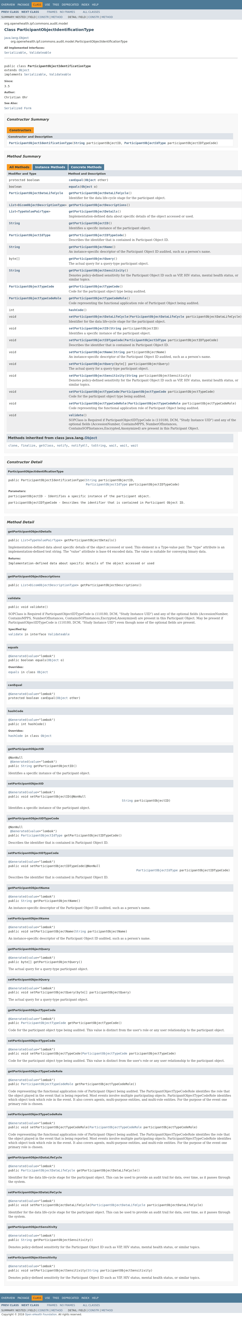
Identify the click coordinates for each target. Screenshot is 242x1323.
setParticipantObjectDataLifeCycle (98, 316)
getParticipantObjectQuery (91, 258)
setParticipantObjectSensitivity (97, 375)
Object (24, 70)
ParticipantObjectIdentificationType (40, 143)
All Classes (91, 11)
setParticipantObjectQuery (91, 364)
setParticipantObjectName (90, 352)
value (32, 656)
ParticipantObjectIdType (145, 143)
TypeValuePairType (33, 211)
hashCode (76, 310)
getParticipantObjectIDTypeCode (96, 235)
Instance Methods (50, 167)
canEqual (76, 180)
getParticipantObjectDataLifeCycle (98, 193)
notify (62, 445)
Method (57, 17)
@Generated (17, 656)
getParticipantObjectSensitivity (97, 270)
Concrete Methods (86, 167)
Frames (52, 11)
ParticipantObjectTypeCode (31, 286)
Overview (8, 4)
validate (76, 415)
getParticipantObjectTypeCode (94, 286)
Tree (56, 4)
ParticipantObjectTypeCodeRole (35, 298)
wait (113, 445)
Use (47, 4)
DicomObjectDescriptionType (41, 205)
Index (85, 4)
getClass (46, 445)
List (12, 205)
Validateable (40, 52)
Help (95, 4)
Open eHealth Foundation (41, 1314)
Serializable (15, 52)
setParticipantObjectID (88, 328)
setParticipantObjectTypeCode (94, 391)
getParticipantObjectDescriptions (98, 205)
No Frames (67, 11)
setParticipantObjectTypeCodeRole (98, 403)
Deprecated (70, 4)
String (79, 143)
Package (23, 4)
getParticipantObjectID (88, 223)
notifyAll (79, 445)
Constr (43, 17)
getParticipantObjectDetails (93, 211)
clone (12, 445)
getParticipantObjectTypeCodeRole (98, 298)
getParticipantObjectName (90, 247)
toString (98, 445)
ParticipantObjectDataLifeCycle (36, 193)
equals (74, 186)
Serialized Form (17, 108)
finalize (28, 445)
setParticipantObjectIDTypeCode (96, 340)
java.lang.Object (16, 38)
